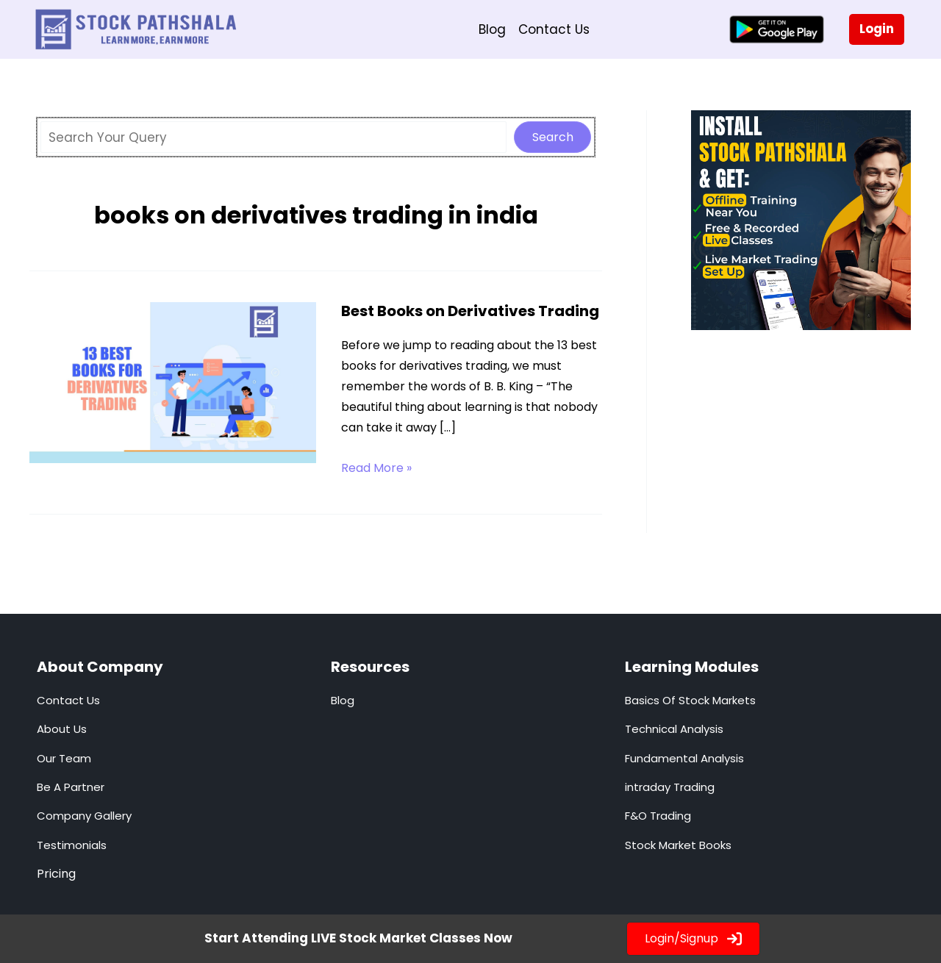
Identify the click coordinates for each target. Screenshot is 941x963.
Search (552, 137)
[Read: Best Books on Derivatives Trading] (172, 381)
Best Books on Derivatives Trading (470, 311)
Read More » (376, 468)
